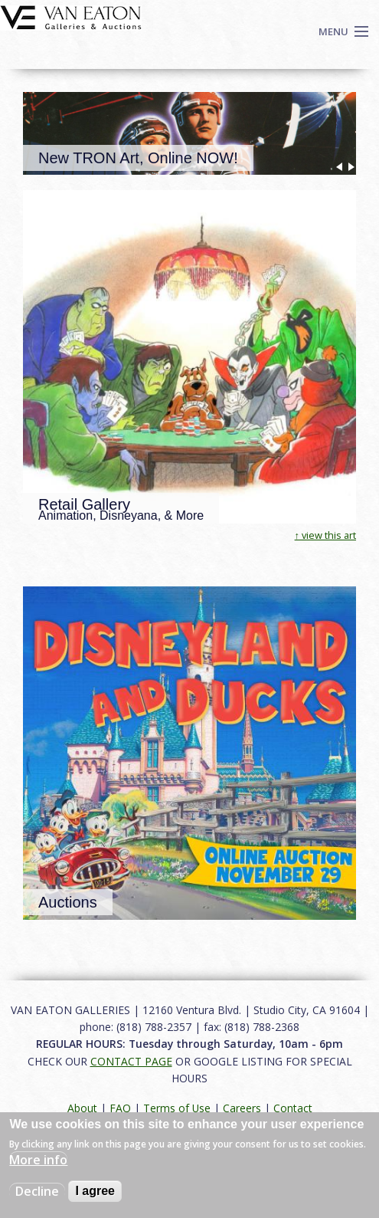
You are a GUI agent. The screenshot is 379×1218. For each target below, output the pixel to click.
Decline (37, 1191)
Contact (292, 1108)
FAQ (120, 1108)
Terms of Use (177, 1108)
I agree (95, 1190)
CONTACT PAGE (131, 1061)
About (82, 1108)
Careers (242, 1108)
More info (38, 1159)
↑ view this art (325, 535)
